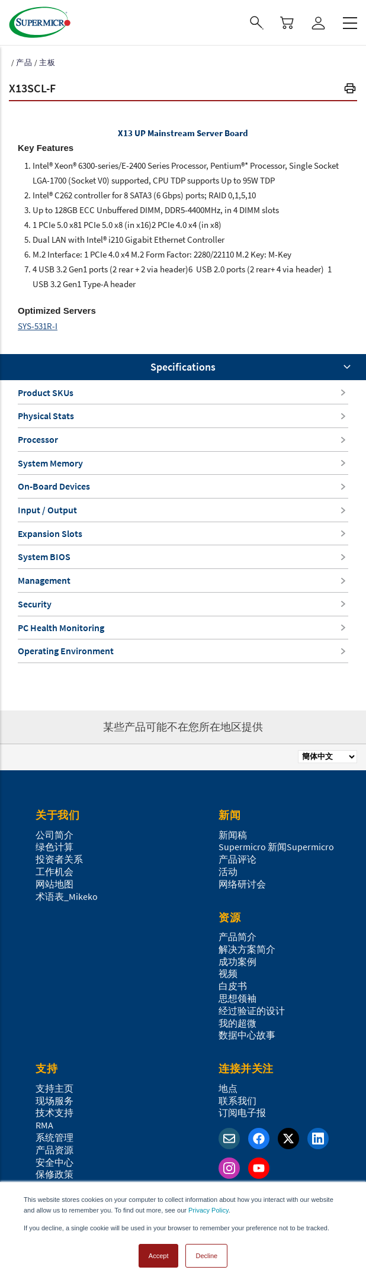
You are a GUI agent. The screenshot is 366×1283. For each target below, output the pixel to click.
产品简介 (237, 937)
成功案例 (237, 961)
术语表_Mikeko (67, 896)
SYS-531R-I (37, 326)
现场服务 (54, 1101)
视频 (228, 973)
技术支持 (54, 1112)
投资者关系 (59, 859)
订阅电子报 (242, 1112)
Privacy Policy (208, 1210)
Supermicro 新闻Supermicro (276, 847)
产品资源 (54, 1150)
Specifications (183, 367)
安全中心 (54, 1162)
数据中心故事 (247, 1035)
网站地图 (54, 884)
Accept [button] (159, 1255)
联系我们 (237, 1101)
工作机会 (54, 871)
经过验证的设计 (252, 1011)
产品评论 (237, 859)
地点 (228, 1088)
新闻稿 (233, 835)
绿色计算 (54, 847)
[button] (350, 89)
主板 (47, 62)
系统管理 (54, 1137)
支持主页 (54, 1088)
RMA (44, 1125)
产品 (24, 62)
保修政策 (54, 1174)
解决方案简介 (247, 949)
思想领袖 (237, 998)
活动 (228, 871)
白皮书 (233, 986)
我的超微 (237, 1023)
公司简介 (54, 835)
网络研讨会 (242, 884)
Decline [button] (206, 1255)
